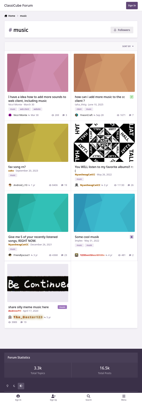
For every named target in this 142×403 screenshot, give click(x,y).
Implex (79, 240)
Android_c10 (20, 185)
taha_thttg (81, 104)
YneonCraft (86, 115)
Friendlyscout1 (21, 255)
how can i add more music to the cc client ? (100, 99)
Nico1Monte (15, 104)
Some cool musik (87, 237)
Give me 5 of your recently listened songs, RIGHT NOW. (33, 239)
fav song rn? (17, 167)
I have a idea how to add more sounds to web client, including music (37, 99)
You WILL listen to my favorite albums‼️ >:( (104, 169)
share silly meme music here (28, 307)
